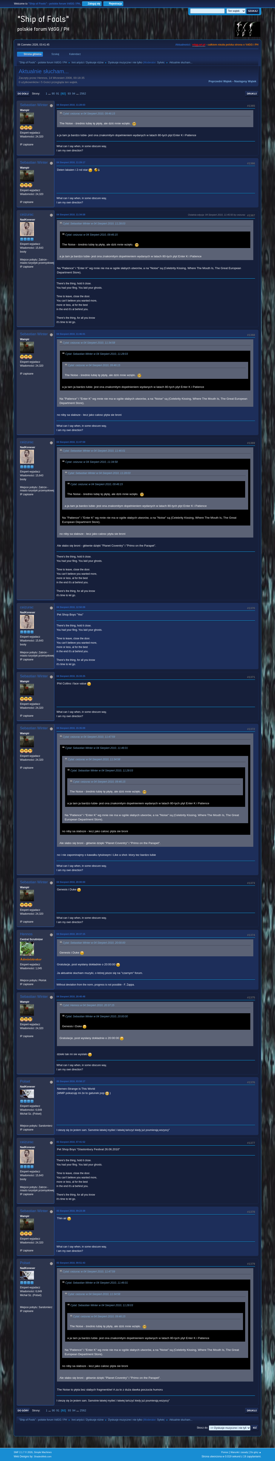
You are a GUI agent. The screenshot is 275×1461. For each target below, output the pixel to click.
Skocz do (202, 1427)
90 (53, 93)
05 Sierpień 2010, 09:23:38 (71, 1211)
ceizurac (27, 214)
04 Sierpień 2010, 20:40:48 (71, 996)
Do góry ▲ (255, 1452)
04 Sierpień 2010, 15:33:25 (71, 676)
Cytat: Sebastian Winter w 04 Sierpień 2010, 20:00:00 (94, 942)
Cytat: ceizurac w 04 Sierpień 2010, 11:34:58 (89, 342)
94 (73, 93)
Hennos (26, 934)
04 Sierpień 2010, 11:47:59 (71, 442)
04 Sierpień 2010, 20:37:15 (71, 934)
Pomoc (225, 1452)
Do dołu (23, 93)
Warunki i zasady (239, 1452)
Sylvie (160, 62)
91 (57, 93)
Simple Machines (43, 1452)
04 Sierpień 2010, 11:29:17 (71, 162)
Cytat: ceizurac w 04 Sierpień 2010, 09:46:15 (89, 113)
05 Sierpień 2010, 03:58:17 (71, 1081)
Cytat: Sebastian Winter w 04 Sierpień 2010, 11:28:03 (94, 223)
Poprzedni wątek (220, 81)
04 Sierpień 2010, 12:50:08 (71, 607)
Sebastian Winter (34, 105)
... (50, 93)
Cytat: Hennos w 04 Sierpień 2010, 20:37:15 (88, 1005)
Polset (25, 1081)
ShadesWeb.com (43, 1456)
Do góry (23, 1410)
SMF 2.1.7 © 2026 (23, 1452)
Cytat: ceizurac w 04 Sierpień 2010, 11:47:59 (89, 736)
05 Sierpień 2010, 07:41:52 (71, 1142)
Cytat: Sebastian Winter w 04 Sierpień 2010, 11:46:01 (94, 450)
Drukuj (252, 93)
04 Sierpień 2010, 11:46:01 (71, 334)
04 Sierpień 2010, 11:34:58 (71, 214)
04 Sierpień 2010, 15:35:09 (71, 728)
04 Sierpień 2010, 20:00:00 (71, 882)
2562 (83, 93)
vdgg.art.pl (198, 44)
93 (69, 93)
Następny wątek (245, 81)
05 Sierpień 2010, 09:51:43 (71, 1262)
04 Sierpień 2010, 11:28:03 (71, 105)
